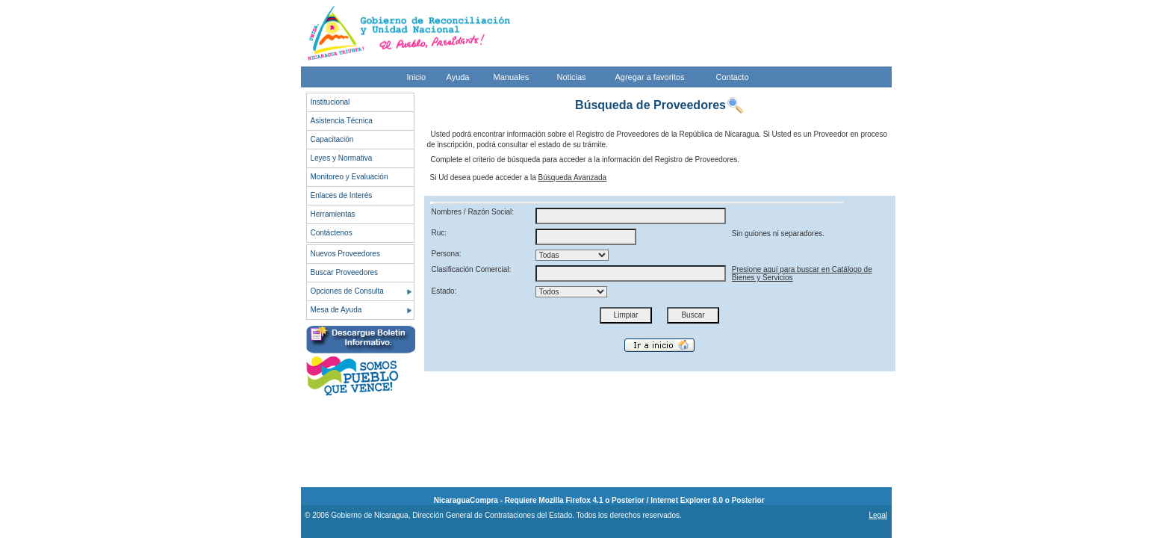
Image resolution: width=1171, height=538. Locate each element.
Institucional (330, 102)
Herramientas (333, 214)
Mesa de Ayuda (336, 310)
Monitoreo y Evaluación (349, 177)
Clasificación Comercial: (472, 269)
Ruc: (439, 233)
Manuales (511, 76)
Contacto (732, 76)
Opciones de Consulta (347, 291)
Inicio (416, 76)
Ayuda (458, 76)
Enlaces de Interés (342, 195)
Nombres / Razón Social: (473, 212)
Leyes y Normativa (342, 158)
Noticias (571, 76)
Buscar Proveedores (345, 272)
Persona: (447, 254)
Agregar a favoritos (650, 76)
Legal (877, 515)
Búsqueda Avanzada (572, 177)
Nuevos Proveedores (345, 254)
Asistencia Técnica (342, 121)
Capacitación (332, 139)
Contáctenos (331, 233)
